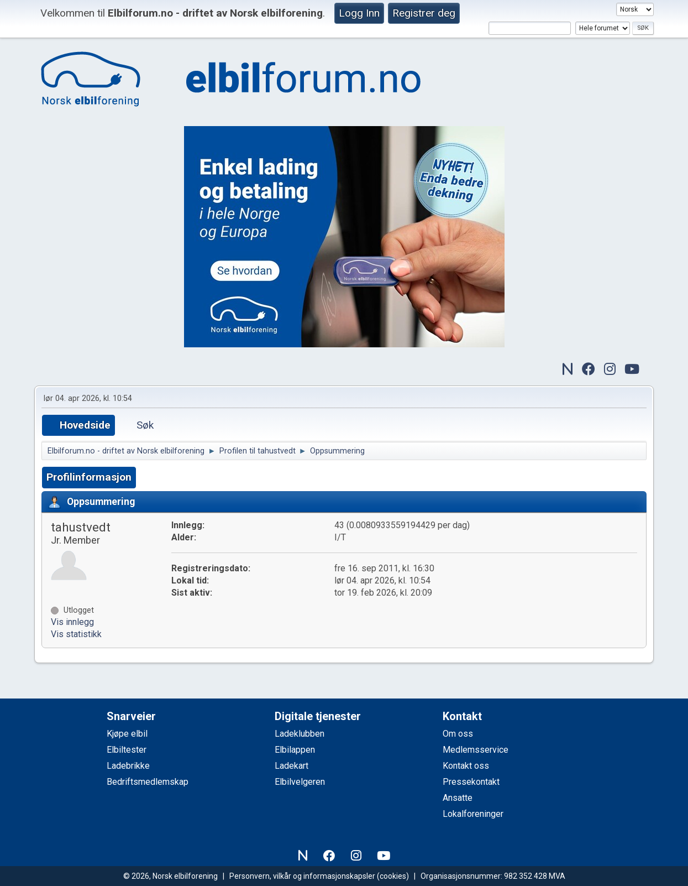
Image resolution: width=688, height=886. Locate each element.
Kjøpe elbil (127, 733)
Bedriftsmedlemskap (147, 781)
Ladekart (291, 765)
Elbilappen (295, 749)
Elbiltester (126, 749)
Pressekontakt (471, 781)
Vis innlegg (72, 622)
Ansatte (457, 798)
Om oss (458, 733)
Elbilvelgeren (300, 781)
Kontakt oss (466, 765)
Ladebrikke (128, 765)
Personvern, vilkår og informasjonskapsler (302, 876)
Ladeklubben (299, 733)
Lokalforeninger (473, 814)
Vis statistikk (76, 634)
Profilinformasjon (89, 477)
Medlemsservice (475, 749)
